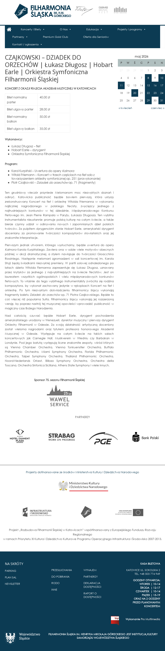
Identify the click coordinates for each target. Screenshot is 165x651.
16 (155, 85)
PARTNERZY (91, 576)
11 (121, 85)
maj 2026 (141, 56)
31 (161, 100)
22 (148, 93)
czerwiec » (157, 108)
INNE (54, 589)
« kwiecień (125, 108)
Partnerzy (18, 37)
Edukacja (92, 29)
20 (134, 93)
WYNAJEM (90, 570)
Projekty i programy (130, 29)
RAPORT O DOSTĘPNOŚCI (92, 595)
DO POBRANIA (60, 576)
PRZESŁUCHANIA (61, 570)
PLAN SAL (10, 577)
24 (161, 93)
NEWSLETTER (12, 584)
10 (161, 78)
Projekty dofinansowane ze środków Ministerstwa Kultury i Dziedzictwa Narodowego (82, 472)
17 (161, 85)
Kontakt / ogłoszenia (25, 44)
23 (155, 93)
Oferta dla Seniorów (96, 37)
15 (148, 85)
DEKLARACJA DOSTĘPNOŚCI (92, 585)
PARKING (10, 571)
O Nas (64, 29)
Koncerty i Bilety (31, 29)
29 (148, 100)
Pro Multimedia (150, 619)
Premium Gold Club (55, 37)
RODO (55, 583)
